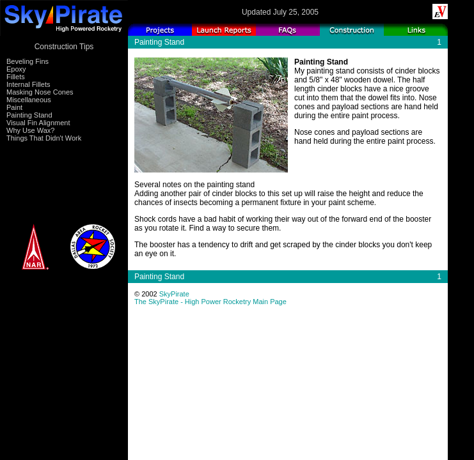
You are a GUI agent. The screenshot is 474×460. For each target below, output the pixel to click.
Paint (14, 107)
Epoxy (16, 69)
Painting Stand (29, 115)
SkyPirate (174, 294)
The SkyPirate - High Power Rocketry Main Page (210, 301)
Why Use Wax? (30, 130)
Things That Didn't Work (43, 138)
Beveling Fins (27, 61)
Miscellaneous (28, 99)
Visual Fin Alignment (38, 122)
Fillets (15, 76)
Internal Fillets (28, 84)
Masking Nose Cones (40, 92)
